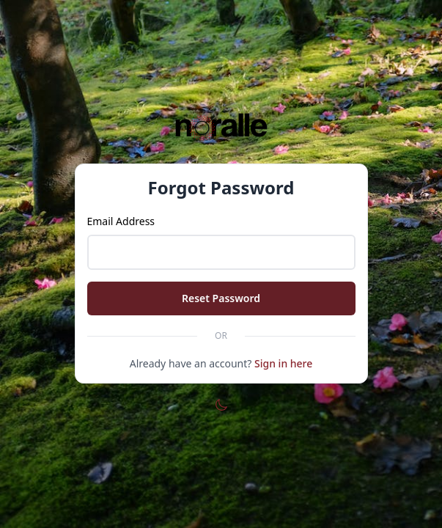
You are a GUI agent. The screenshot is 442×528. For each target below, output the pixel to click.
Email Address (121, 221)
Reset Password (221, 298)
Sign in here (283, 363)
